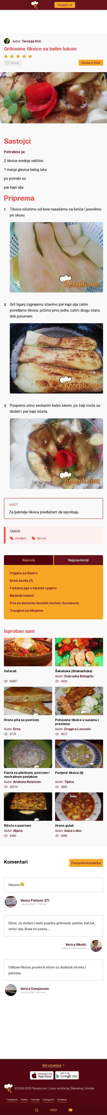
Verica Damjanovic (35, 988)
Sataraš (28, 660)
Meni (53, 1110)
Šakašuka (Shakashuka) (79, 660)
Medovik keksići (22, 595)
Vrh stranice (51, 1065)
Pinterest (62, 1099)
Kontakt (89, 1088)
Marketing (77, 1088)
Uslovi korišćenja (59, 1088)
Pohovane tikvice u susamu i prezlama (79, 711)
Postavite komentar (86, 863)
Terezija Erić (31, 41)
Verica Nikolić (76, 944)
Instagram (48, 1099)
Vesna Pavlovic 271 (35, 900)
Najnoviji (28, 560)
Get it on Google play (67, 1075)
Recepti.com (8, 1088)
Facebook (12, 1099)
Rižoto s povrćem (28, 815)
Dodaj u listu (91, 62)
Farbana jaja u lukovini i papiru (33, 588)
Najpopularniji (78, 560)
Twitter (24, 1099)
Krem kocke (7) (21, 580)
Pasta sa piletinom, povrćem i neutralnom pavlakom (28, 764)
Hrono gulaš (79, 815)
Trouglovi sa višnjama (26, 610)
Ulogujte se (64, 5)
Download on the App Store (42, 1075)
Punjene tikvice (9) (79, 764)
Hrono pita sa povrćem (28, 711)
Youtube (35, 1099)
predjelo (20, 538)
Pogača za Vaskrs (24, 573)
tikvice (41, 538)
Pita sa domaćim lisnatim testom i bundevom (44, 603)
